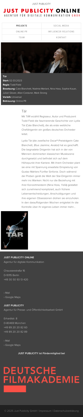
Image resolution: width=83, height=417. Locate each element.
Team (22, 37)
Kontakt (61, 37)
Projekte (21, 25)
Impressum (45, 410)
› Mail (7, 292)
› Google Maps (12, 297)
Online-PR (21, 31)
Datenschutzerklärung (66, 410)
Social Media (61, 25)
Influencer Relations (61, 31)
